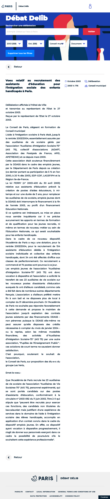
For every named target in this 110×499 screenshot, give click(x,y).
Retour (14, 67)
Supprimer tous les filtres (20, 53)
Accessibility (56, 496)
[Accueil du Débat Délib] (15, 6)
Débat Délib (69, 478)
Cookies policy (72, 496)
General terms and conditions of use (76, 492)
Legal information (46, 492)
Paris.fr (19, 492)
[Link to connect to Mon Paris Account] (90, 6)
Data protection (38, 496)
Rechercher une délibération (21, 25)
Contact (29, 492)
